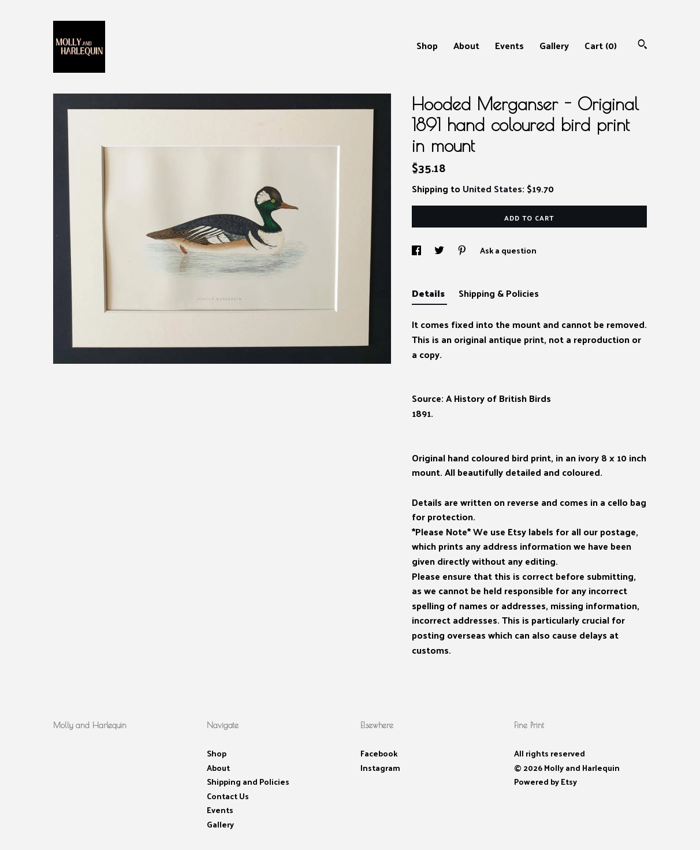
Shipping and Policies (248, 781)
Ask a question (508, 250)
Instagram (380, 767)
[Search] (642, 45)
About (466, 45)
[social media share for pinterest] (462, 250)
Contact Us (228, 796)
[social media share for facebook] (417, 250)
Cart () (600, 45)
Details (429, 293)
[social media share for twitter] (440, 250)
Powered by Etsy (545, 781)
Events (509, 45)
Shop (427, 45)
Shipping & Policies (499, 293)
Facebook (378, 753)
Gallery (554, 45)
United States (492, 188)
